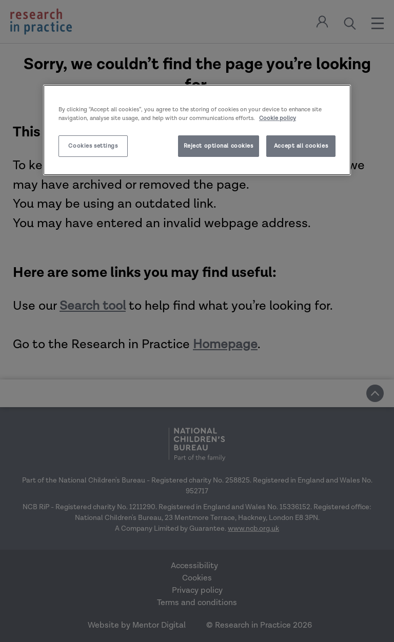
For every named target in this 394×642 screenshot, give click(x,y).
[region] (197, 130)
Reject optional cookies (218, 146)
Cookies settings (92, 146)
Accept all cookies (301, 146)
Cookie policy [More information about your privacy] (277, 118)
